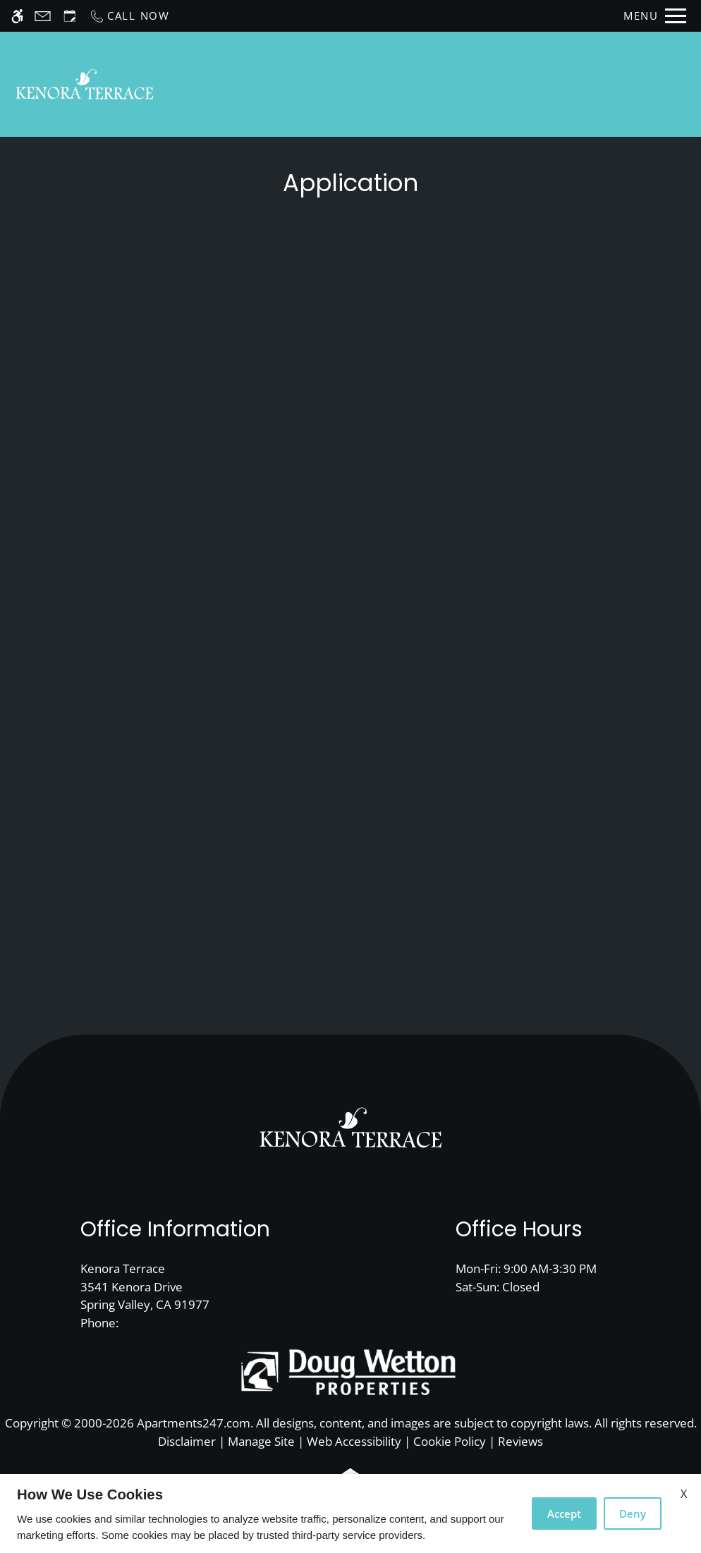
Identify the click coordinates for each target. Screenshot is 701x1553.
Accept (564, 1513)
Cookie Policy (449, 1441)
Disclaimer (187, 1441)
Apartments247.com (193, 1423)
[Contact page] (43, 16)
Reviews (520, 1441)
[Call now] (129, 16)
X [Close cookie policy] (684, 1494)
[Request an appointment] (70, 16)
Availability (477, 84)
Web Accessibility (354, 1441)
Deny (632, 1513)
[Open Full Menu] (654, 16)
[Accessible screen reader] (17, 16)
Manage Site (261, 1441)
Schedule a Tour (368, 84)
